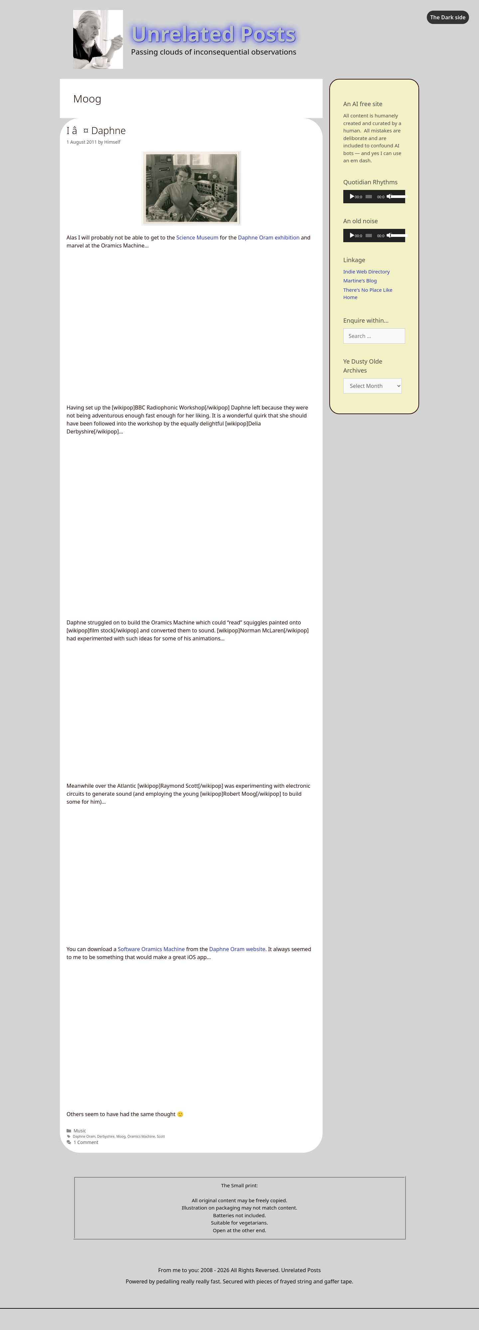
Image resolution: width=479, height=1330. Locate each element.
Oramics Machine (141, 1136)
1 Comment (86, 1142)
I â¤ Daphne (96, 130)
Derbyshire (105, 1136)
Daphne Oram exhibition (269, 237)
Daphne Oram (84, 1136)
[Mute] (390, 196)
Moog (121, 1136)
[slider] (369, 196)
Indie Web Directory (366, 271)
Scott (161, 1136)
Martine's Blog (360, 280)
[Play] (352, 196)
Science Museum (197, 237)
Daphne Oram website (237, 949)
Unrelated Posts (213, 33)
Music (80, 1130)
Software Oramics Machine (151, 949)
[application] (374, 196)
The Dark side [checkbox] (447, 17)
